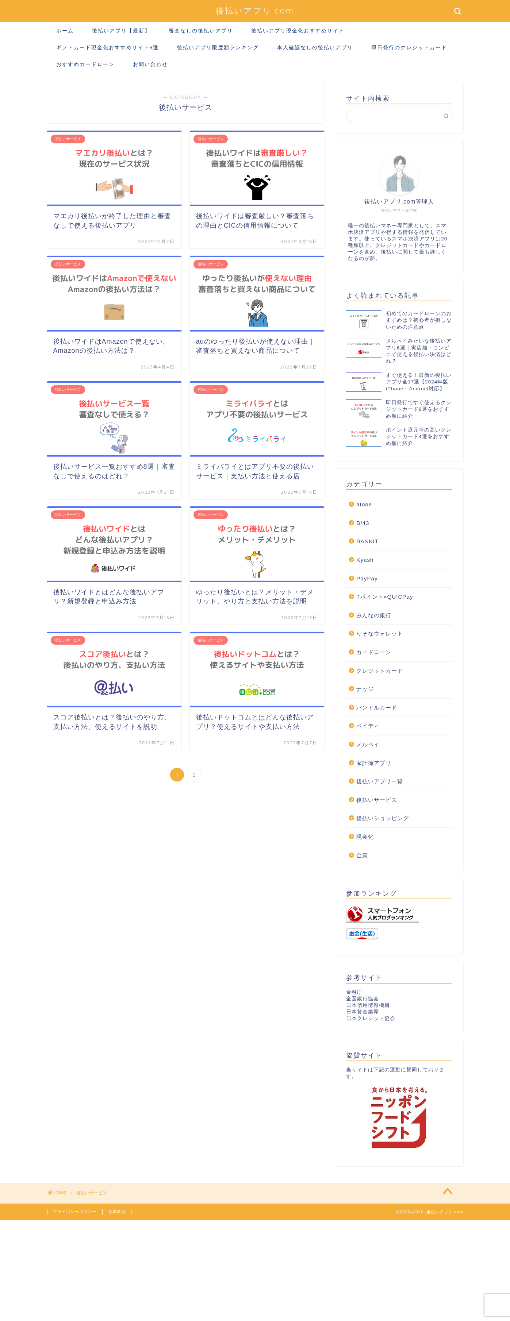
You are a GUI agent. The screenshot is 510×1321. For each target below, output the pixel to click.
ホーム (65, 30)
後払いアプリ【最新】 (121, 30)
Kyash (364, 560)
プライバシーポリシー (75, 1211)
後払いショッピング (382, 818)
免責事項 (117, 1211)
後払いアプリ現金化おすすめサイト (298, 30)
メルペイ (368, 744)
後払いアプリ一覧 (379, 781)
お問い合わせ (150, 64)
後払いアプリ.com (255, 10)
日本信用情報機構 (368, 1005)
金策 (362, 855)
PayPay (366, 578)
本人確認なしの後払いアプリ (315, 47)
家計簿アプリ (373, 763)
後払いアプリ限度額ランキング (218, 47)
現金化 (365, 837)
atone (364, 504)
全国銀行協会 (362, 998)
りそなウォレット (379, 633)
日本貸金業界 (362, 1012)
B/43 (362, 523)
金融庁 (354, 992)
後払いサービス (376, 800)
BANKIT (367, 541)
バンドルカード (376, 707)
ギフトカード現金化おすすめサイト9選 (107, 47)
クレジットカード (379, 671)
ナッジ (365, 689)
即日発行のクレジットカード (409, 47)
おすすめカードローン (85, 64)
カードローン (373, 652)
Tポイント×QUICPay (384, 597)
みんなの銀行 (373, 615)
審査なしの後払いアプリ (201, 30)
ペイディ (368, 726)
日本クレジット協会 (370, 1018)
